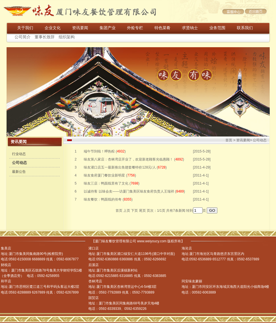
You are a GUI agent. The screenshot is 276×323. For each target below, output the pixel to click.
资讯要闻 (80, 28)
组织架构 (67, 37)
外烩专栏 (135, 28)
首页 (228, 140)
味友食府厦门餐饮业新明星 (104, 175)
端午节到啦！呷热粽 (99, 151)
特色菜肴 (162, 28)
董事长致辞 (45, 37)
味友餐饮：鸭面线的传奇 (103, 199)
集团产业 (108, 28)
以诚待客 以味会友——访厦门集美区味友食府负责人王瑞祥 (129, 191)
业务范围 (217, 28)
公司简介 (23, 37)
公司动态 (19, 162)
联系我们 (245, 28)
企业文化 (53, 28)
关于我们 (25, 28)
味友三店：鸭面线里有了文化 (106, 183)
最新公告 (19, 172)
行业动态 (19, 154)
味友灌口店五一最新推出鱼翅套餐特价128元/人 (120, 167)
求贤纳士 (190, 28)
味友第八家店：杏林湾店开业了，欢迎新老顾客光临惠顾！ (128, 159)
